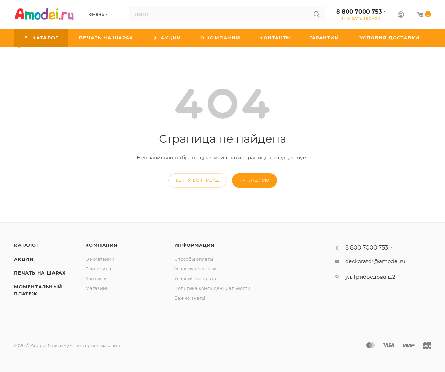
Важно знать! (189, 298)
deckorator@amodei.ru (375, 261)
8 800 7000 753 (359, 11)
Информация (194, 245)
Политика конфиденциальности (212, 288)
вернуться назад (197, 180)
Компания (101, 245)
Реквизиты (98, 268)
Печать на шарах (40, 273)
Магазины (97, 288)
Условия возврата (195, 278)
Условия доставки (195, 268)
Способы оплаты (193, 259)
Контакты (96, 278)
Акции (24, 259)
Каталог (26, 245)
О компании (99, 259)
